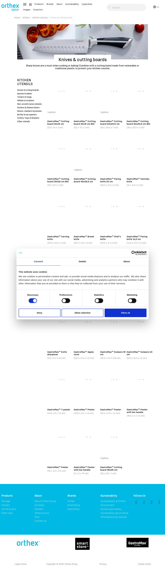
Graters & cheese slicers (28, 107)
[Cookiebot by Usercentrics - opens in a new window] (133, 253)
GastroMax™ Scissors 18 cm (112, 353)
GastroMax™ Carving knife (58, 238)
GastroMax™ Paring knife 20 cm (110, 180)
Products (39, 4)
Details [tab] (82, 261)
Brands (50, 4)
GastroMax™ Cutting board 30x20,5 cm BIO (138, 122)
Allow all (125, 312)
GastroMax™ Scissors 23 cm (139, 353)
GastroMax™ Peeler (84, 409)
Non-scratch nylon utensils (29, 104)
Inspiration (87, 4)
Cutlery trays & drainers (28, 118)
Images (26, 9)
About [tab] (126, 261)
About (59, 4)
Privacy (103, 564)
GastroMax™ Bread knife (84, 238)
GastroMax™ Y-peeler (58, 409)
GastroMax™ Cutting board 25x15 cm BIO (85, 122)
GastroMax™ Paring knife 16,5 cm (137, 238)
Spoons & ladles (24, 94)
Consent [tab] (38, 261)
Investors (38, 9)
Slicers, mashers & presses (29, 111)
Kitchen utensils (25, 82)
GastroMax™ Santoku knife (138, 180)
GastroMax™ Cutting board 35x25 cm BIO (58, 180)
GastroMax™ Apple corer (84, 353)
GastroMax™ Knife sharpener (57, 353)
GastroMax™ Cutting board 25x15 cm (58, 122)
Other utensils (23, 121)
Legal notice (21, 564)
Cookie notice (144, 564)
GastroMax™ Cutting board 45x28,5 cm (85, 180)
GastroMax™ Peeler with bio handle (137, 411)
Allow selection (82, 312)
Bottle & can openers (27, 115)
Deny (39, 312)
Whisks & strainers (25, 100)
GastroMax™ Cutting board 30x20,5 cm (111, 122)
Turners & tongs (24, 97)
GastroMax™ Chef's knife (110, 238)
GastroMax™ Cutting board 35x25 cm (111, 468)
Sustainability (72, 4)
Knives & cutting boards (28, 90)
